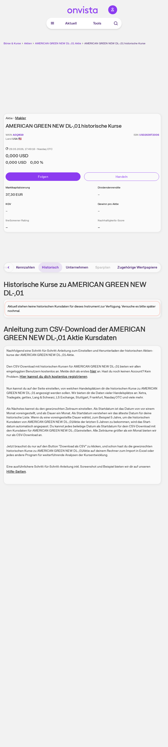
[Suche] (115, 23)
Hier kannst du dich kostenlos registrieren (53, 376)
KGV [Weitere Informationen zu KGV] (8, 204)
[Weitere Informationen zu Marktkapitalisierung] (14, 194)
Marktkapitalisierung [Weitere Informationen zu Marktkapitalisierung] (18, 187)
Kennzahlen (25, 267)
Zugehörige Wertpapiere (137, 267)
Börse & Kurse (12, 43)
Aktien (28, 43)
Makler (20, 118)
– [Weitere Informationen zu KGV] (7, 211)
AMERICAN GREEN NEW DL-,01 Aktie (58, 43)
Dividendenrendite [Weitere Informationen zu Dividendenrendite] (109, 187)
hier (93, 371)
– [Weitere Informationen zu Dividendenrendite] (99, 194)
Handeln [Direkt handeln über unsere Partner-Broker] (122, 177)
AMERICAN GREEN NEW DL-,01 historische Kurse (114, 43)
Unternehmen (77, 267)
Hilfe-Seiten (16, 471)
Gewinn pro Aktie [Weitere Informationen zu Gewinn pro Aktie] (108, 204)
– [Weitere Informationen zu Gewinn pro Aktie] (99, 211)
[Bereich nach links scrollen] (9, 267)
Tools (97, 23)
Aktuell (71, 23)
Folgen (43, 177)
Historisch (50, 267)
